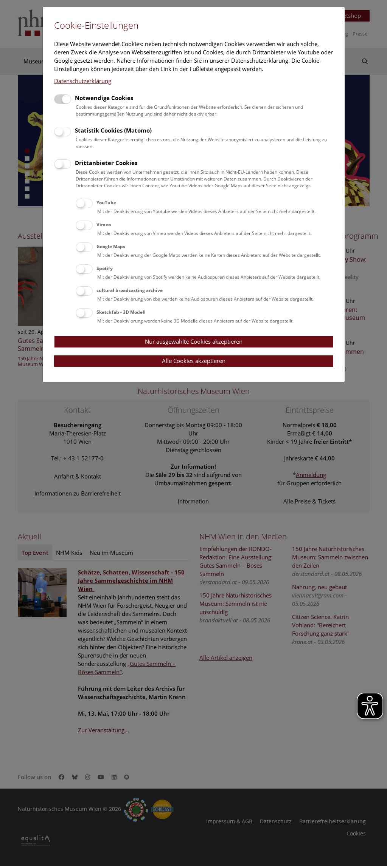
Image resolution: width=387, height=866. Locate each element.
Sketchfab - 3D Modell (121, 312)
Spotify (104, 268)
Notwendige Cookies (104, 98)
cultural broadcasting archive (129, 290)
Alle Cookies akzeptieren (193, 360)
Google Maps (110, 246)
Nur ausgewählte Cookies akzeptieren (193, 341)
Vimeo (103, 224)
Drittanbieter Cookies (106, 163)
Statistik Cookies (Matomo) (113, 130)
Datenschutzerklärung (82, 81)
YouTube (106, 202)
